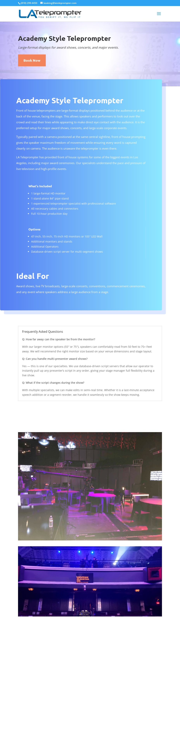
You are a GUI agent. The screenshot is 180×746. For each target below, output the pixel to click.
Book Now (31, 60)
